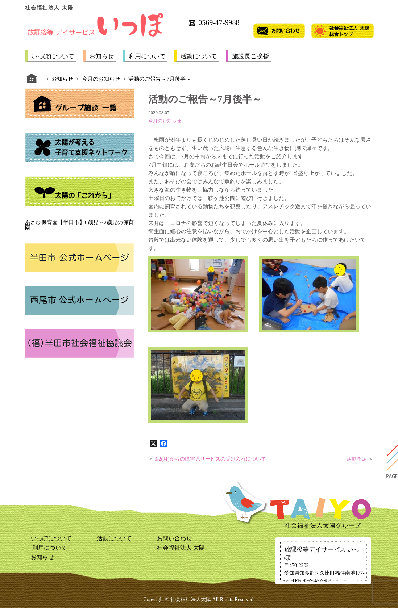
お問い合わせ (174, 538)
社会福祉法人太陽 (190, 599)
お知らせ (101, 56)
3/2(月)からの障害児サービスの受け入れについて (210, 459)
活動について (198, 56)
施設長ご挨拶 (250, 56)
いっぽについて (52, 56)
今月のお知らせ (164, 120)
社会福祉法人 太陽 (181, 548)
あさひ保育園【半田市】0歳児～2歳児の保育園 (79, 225)
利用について (147, 56)
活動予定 (357, 459)
